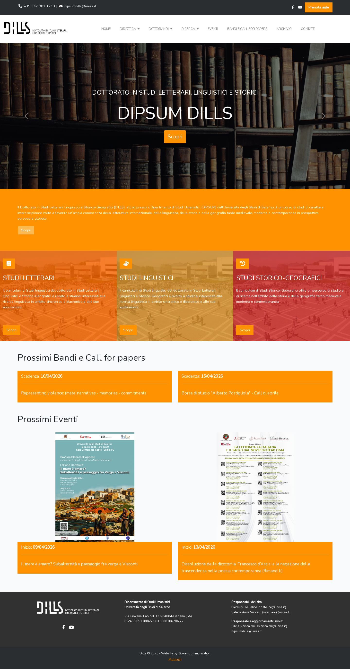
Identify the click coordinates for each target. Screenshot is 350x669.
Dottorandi (160, 29)
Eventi (213, 29)
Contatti (308, 29)
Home (106, 29)
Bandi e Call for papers (247, 29)
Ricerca (190, 29)
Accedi (175, 659)
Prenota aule (318, 7)
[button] (129, 29)
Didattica (130, 29)
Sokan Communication (194, 653)
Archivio (284, 29)
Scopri (175, 136)
